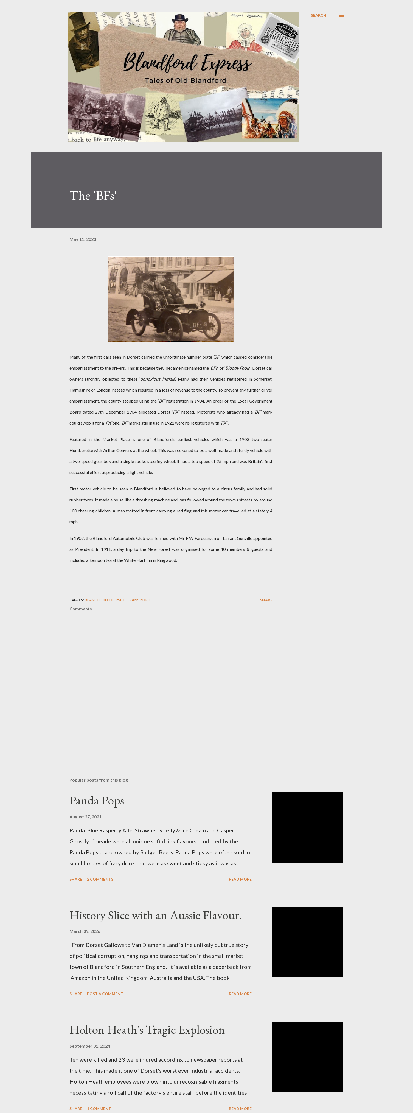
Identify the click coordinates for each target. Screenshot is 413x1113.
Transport (138, 600)
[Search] (318, 15)
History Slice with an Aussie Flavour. (155, 915)
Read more (240, 879)
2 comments (100, 879)
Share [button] (266, 600)
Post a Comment (105, 993)
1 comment (99, 1108)
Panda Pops (96, 800)
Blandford (96, 600)
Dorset (117, 600)
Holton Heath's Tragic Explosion (147, 1029)
